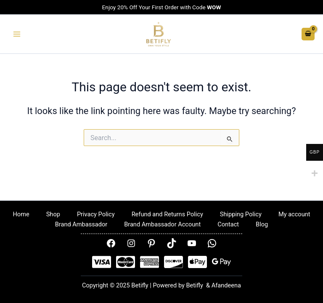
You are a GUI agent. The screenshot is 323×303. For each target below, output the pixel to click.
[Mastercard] (125, 261)
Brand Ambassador (81, 224)
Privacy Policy (96, 214)
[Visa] (101, 261)
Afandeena (226, 285)
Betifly (195, 285)
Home (21, 214)
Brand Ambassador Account (162, 224)
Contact (228, 224)
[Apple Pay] (197, 261)
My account (294, 214)
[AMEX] (149, 261)
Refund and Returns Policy (167, 214)
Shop (53, 214)
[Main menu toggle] (16, 34)
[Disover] (173, 261)
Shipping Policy (241, 214)
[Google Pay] (221, 261)
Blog (262, 224)
